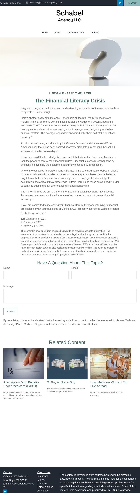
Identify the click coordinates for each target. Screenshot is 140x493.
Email (74, 268)
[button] (44, 33)
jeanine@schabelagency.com (44, 2)
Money (41, 479)
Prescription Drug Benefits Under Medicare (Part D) (21, 384)
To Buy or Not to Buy (61, 382)
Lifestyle (42, 483)
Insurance (43, 476)
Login (132, 2)
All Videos (43, 490)
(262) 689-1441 (10, 2)
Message (8, 286)
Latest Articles (45, 487)
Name (6, 268)
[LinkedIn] (120, 3)
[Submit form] (10, 311)
